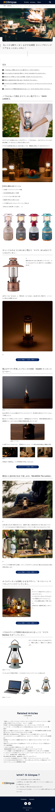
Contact (31, 799)
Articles (32, 2)
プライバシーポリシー (27, 808)
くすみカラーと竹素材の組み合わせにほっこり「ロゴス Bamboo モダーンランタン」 (27, 89)
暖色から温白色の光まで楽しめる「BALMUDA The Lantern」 (21, 80)
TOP (5, 5)
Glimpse (10, 2)
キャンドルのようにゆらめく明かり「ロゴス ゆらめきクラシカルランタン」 (25, 73)
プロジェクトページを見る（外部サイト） (27, 467)
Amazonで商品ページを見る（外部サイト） (27, 359)
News (39, 2)
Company (23, 799)
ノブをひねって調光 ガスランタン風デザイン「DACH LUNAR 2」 (22, 70)
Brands (26, 2)
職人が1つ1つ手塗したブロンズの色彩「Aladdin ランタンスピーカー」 (23, 76)
